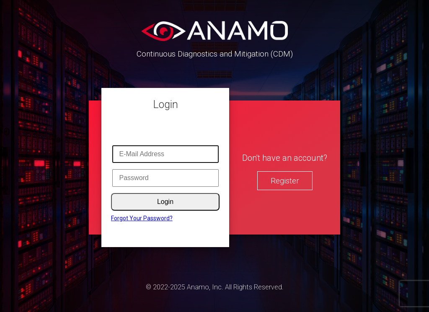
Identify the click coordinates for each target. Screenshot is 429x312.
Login (165, 201)
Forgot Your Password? (142, 218)
